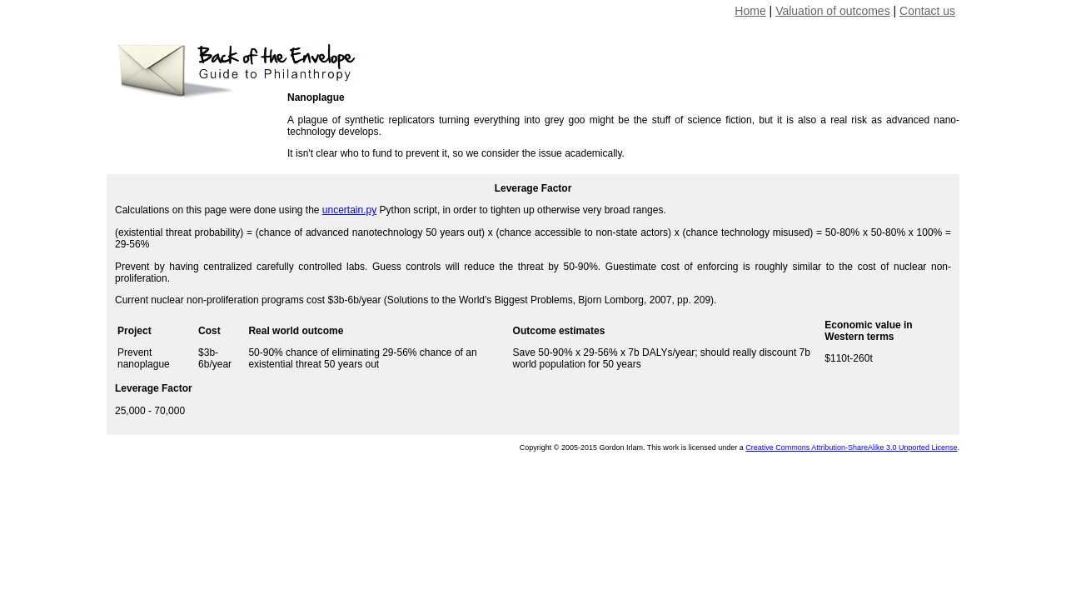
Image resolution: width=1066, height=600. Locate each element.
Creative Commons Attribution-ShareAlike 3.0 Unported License (851, 447)
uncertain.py (349, 210)
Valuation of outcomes (832, 11)
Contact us (927, 11)
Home (750, 11)
